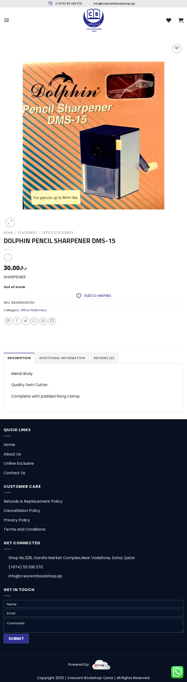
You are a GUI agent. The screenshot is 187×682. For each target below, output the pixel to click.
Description (19, 358)
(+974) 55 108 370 (69, 3)
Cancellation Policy (22, 510)
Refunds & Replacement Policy (33, 501)
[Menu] (6, 20)
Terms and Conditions (25, 529)
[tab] (19, 358)
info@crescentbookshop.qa (114, 3)
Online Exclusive (19, 463)
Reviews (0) (104, 358)
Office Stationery (57, 232)
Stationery (27, 232)
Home (8, 232)
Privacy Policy (17, 520)
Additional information (62, 358)
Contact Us (14, 473)
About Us (12, 454)
